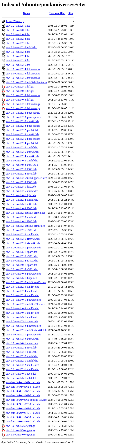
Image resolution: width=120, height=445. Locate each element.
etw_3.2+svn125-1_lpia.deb (21, 186)
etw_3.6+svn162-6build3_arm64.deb (26, 212)
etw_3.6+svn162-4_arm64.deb (22, 156)
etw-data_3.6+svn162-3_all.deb (23, 395)
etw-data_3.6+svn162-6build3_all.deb (26, 399)
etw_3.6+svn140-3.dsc (18, 34)
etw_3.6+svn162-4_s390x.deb (22, 260)
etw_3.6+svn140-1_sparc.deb (21, 264)
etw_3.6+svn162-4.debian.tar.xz (23, 69)
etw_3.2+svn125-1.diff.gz (20, 86)
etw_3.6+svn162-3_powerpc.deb (23, 117)
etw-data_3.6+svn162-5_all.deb (23, 391)
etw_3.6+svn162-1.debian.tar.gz (23, 104)
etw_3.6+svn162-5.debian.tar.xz (23, 73)
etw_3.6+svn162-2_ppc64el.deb (23, 130)
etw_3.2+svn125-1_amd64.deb (22, 317)
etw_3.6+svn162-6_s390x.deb (22, 230)
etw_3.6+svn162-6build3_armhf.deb (25, 225)
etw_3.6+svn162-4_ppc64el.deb (23, 143)
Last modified (57, 13)
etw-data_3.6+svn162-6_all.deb (23, 386)
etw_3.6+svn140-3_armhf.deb (22, 160)
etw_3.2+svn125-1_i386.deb (21, 204)
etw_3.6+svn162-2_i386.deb (21, 347)
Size (70, 13)
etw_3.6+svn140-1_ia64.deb (21, 373)
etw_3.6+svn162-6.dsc (18, 64)
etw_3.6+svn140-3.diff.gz (20, 99)
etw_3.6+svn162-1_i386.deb (21, 351)
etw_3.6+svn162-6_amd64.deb (22, 234)
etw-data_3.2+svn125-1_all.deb (23, 404)
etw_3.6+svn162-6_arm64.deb (22, 121)
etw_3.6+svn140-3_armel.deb (22, 164)
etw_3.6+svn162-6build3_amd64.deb (26, 282)
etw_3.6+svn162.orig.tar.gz (20, 425)
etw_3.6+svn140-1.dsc (18, 30)
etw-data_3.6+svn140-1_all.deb (23, 417)
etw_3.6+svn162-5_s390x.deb (22, 256)
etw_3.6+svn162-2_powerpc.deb (23, 325)
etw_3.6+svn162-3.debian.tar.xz (23, 95)
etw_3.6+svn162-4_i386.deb (21, 173)
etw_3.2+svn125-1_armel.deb (22, 321)
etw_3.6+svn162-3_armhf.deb (22, 217)
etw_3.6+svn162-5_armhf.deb (22, 191)
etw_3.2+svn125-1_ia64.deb (21, 378)
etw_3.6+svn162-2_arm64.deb (22, 338)
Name (26, 13)
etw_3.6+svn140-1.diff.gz (20, 91)
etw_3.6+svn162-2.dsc (18, 38)
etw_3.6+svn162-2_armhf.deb (22, 356)
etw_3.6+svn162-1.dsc (18, 43)
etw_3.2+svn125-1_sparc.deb (21, 251)
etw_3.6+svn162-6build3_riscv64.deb (26, 330)
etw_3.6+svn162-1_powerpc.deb (23, 334)
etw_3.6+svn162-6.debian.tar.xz (23, 77)
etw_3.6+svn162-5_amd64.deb (22, 286)
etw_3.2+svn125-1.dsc (18, 25)
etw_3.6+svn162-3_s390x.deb (22, 269)
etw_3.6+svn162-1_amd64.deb (22, 369)
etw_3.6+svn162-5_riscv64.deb (23, 243)
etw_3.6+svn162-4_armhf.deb (22, 199)
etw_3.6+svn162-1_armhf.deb (22, 360)
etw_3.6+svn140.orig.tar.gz (20, 434)
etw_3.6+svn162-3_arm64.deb (22, 134)
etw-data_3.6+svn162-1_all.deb (23, 408)
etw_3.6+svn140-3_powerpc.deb (23, 273)
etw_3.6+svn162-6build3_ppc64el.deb (26, 177)
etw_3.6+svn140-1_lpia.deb (21, 195)
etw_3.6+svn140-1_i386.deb (21, 221)
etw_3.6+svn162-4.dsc (18, 56)
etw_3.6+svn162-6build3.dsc (21, 47)
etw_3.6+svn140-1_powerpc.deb (23, 299)
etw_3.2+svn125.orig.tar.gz (20, 430)
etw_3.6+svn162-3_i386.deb (21, 182)
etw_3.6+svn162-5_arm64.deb (22, 151)
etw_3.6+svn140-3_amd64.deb (22, 308)
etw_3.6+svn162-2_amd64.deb (22, 365)
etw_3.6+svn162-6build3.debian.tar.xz (26, 82)
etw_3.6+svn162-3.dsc (18, 51)
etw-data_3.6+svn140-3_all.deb (23, 412)
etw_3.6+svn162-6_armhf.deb (22, 147)
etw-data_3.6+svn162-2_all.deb (23, 421)
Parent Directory (15, 21)
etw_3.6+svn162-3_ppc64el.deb (23, 125)
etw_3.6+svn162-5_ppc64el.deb (23, 138)
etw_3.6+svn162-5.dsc (18, 60)
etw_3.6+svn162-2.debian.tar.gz (23, 108)
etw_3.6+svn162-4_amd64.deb (22, 291)
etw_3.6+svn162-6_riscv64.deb (23, 238)
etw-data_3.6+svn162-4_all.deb (23, 382)
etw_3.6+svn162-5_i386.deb (21, 169)
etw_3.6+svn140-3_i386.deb (21, 208)
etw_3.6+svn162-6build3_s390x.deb (25, 304)
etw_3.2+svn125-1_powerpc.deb (23, 247)
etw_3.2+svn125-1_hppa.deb (21, 278)
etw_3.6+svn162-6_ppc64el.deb (23, 112)
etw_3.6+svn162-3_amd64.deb (22, 295)
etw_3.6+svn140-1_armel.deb (22, 343)
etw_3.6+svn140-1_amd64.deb (22, 312)
